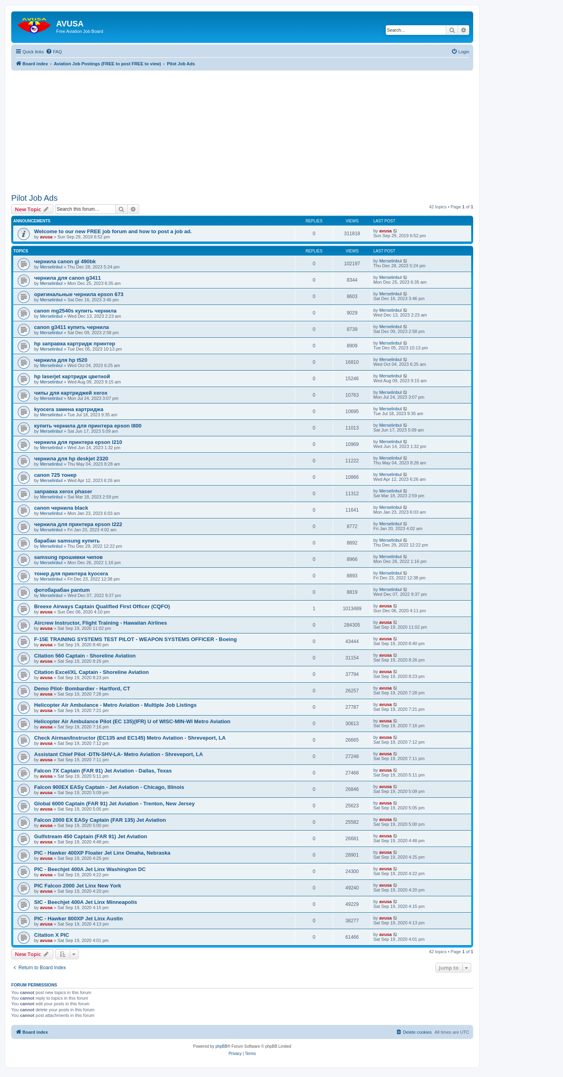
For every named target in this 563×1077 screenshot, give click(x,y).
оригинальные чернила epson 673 (79, 294)
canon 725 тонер (55, 475)
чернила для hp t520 (60, 360)
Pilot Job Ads (34, 198)
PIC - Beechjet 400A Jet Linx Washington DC (90, 869)
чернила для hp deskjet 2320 (71, 459)
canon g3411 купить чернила (71, 327)
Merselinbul (51, 266)
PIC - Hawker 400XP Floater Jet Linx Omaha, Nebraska (102, 853)
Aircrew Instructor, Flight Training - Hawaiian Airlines (100, 623)
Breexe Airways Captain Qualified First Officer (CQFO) (102, 606)
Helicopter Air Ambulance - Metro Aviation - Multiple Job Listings (115, 705)
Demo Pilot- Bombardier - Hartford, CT (82, 689)
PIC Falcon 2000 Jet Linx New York (77, 886)
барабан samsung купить (67, 541)
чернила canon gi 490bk (65, 261)
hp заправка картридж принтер (74, 344)
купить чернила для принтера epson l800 (88, 426)
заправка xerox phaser (63, 491)
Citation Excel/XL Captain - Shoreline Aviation (91, 672)
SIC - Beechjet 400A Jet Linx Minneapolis (85, 902)
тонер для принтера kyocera (71, 574)
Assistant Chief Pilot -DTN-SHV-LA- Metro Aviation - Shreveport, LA (118, 754)
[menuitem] (54, 51)
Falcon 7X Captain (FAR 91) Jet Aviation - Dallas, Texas (103, 771)
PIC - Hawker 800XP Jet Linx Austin (78, 919)
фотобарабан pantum (62, 590)
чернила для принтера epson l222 (78, 524)
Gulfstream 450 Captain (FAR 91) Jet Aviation (90, 836)
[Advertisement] (242, 127)
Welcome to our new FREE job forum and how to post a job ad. (113, 231)
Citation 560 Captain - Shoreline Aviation (85, 656)
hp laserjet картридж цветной (72, 376)
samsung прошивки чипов (68, 557)
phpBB (221, 1046)
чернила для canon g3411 (67, 278)
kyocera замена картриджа (68, 409)
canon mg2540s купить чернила (75, 311)
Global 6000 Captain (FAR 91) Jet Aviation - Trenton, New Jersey (114, 804)
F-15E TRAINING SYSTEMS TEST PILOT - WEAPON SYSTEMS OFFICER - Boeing (135, 639)
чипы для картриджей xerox (70, 393)
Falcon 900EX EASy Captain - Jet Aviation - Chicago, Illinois (109, 787)
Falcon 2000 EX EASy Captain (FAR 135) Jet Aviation (100, 820)
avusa (46, 236)
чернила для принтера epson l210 (78, 442)
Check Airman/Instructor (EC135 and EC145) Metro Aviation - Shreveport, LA (130, 738)
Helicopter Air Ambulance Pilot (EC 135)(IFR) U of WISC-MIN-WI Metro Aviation (132, 721)
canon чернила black (61, 508)
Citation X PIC (51, 935)
